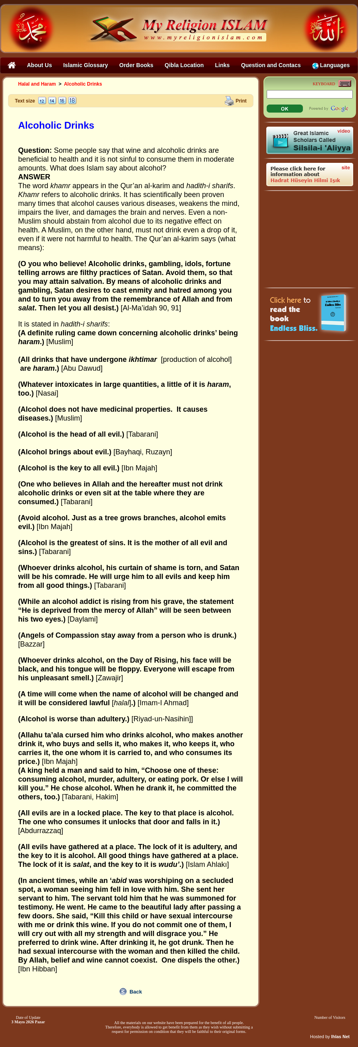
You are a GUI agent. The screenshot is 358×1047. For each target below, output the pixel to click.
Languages (331, 65)
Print (241, 100)
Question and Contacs (271, 65)
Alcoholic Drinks (83, 84)
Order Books (136, 65)
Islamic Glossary (85, 65)
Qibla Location (184, 65)
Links (222, 65)
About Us (39, 65)
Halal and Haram (37, 84)
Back (136, 992)
